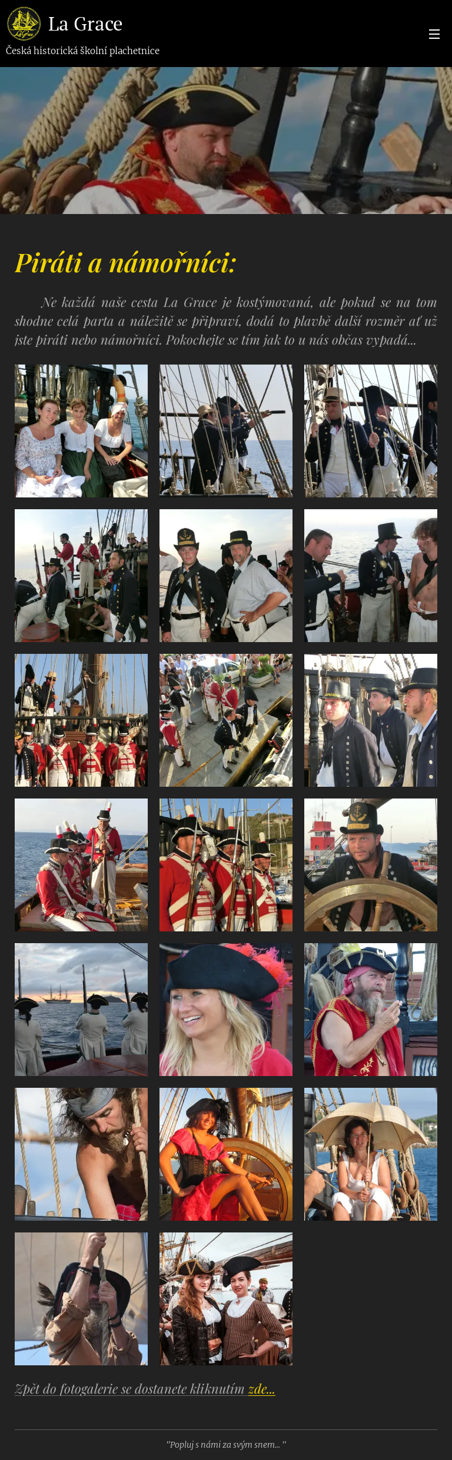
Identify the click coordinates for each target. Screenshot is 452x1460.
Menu (434, 34)
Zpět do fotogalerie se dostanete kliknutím (145, 1388)
